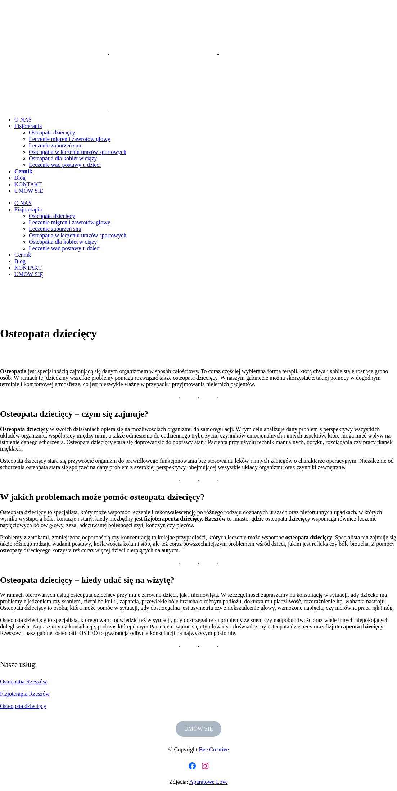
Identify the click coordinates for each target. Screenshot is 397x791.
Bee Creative (214, 749)
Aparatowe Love (208, 782)
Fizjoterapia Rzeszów (25, 694)
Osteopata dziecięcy (23, 706)
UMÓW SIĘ (198, 729)
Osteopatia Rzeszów (23, 681)
